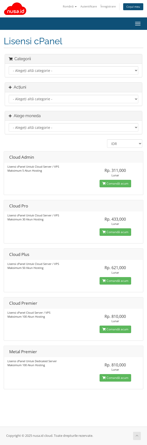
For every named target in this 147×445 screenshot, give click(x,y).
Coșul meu (133, 6)
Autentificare (88, 6)
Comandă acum (115, 183)
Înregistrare (108, 6)
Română (70, 6)
